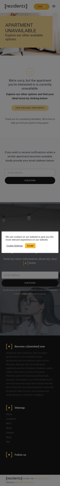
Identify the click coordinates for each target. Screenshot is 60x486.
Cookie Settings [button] (14, 245)
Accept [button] (30, 246)
